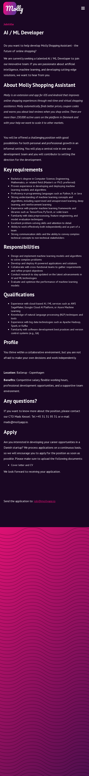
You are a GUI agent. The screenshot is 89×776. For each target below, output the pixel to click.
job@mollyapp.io (44, 501)
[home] (12, 8)
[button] (83, 8)
